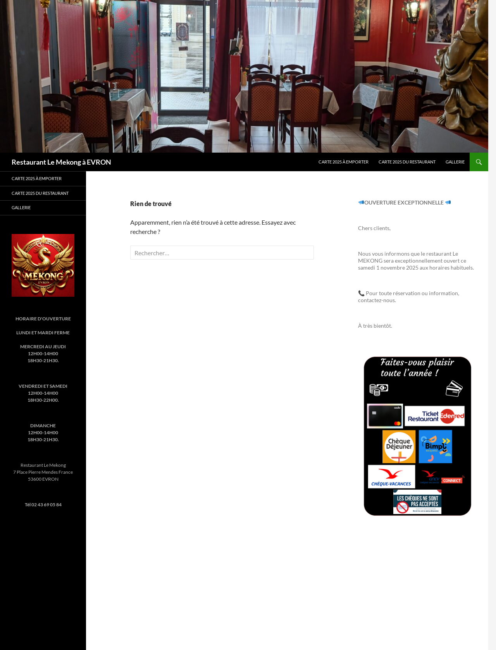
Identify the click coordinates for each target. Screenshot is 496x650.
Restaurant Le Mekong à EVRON (61, 162)
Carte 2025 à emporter (344, 161)
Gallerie (455, 161)
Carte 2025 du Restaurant (407, 161)
